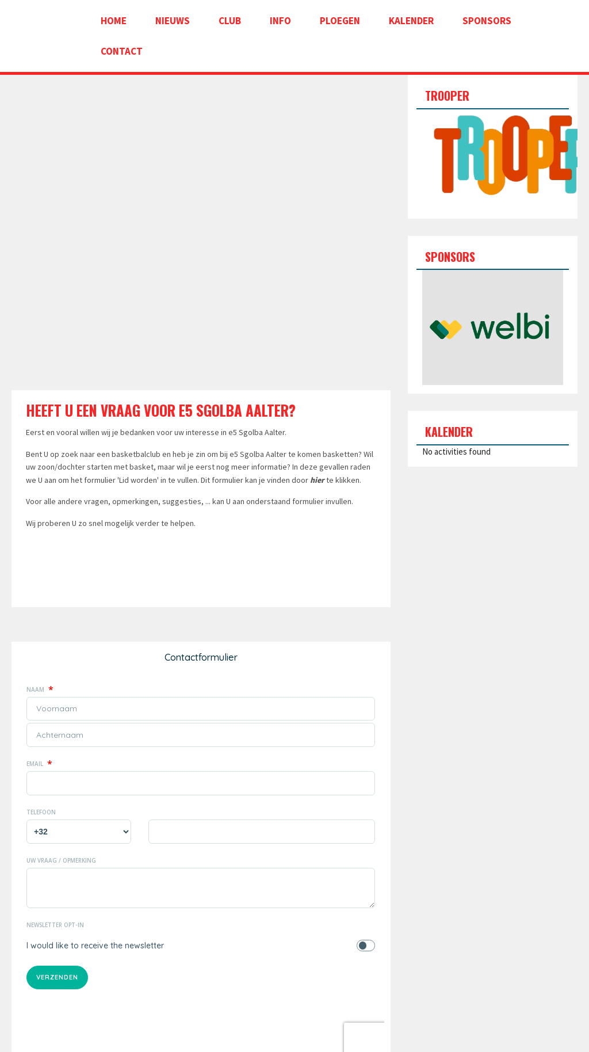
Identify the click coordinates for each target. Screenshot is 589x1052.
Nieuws (172, 20)
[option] (492, 327)
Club (230, 20)
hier (317, 480)
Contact (122, 51)
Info (280, 20)
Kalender (411, 20)
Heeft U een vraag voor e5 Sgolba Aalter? (161, 410)
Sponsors (486, 20)
